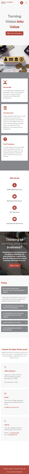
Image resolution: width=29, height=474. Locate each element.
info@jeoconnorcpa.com (11, 407)
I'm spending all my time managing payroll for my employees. (13, 306)
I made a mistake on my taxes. (12, 322)
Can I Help (14, 265)
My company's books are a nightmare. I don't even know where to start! (14, 290)
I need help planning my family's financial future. (12, 329)
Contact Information (14, 33)
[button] (21, 2)
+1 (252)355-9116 (12, 434)
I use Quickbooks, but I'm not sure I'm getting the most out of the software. (13, 315)
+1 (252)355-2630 (14, 433)
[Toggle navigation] (26, 2)
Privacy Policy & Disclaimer (15, 472)
